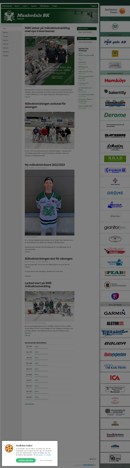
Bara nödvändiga (46, 460)
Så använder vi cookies (42, 455)
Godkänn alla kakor (26, 460)
